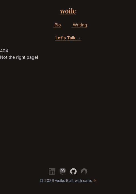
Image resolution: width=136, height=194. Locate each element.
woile (68, 10)
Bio (55, 25)
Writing (77, 25)
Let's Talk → (68, 37)
